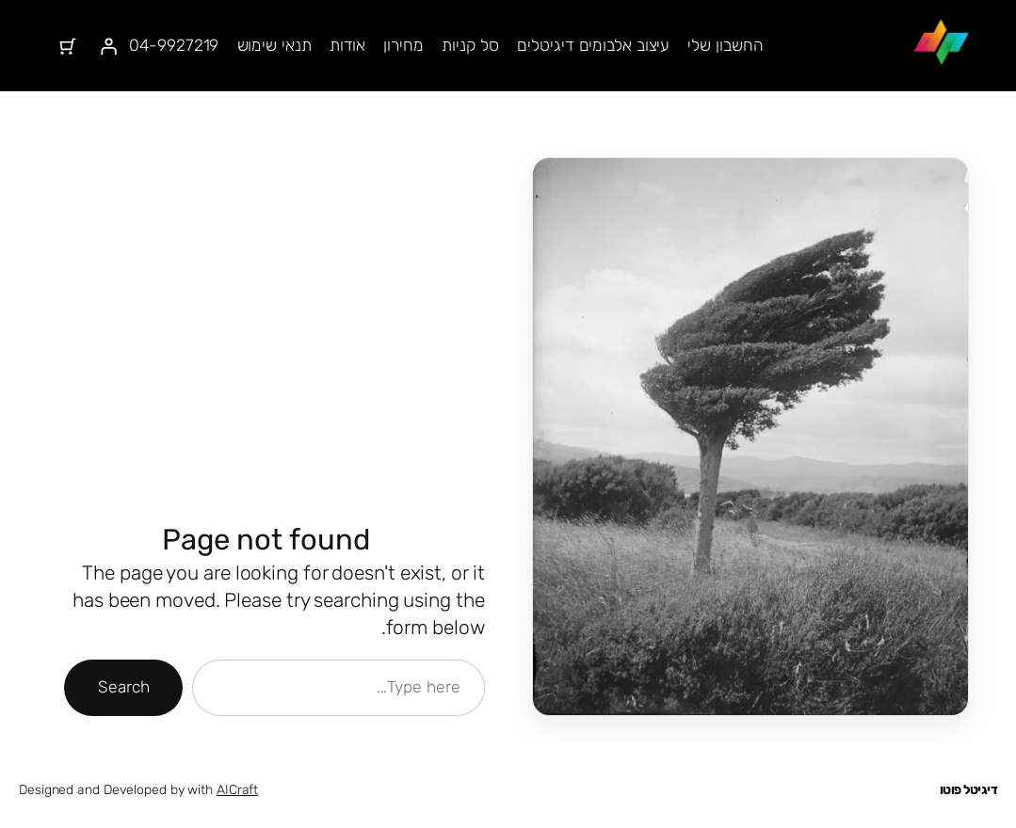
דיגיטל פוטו (969, 790)
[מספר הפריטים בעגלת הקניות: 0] (68, 46)
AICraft (237, 790)
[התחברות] (109, 46)
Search (123, 686)
